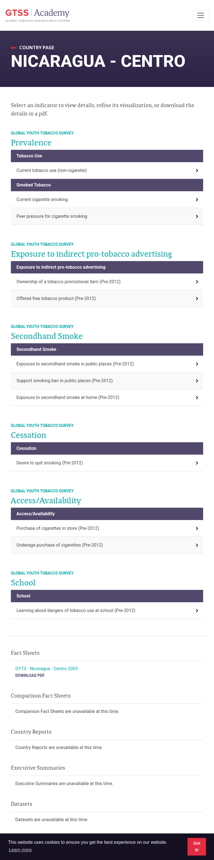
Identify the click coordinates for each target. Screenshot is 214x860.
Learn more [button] (20, 849)
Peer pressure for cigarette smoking (51, 216)
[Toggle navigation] (200, 15)
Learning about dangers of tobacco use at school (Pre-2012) (75, 610)
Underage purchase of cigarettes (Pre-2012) (59, 545)
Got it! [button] (196, 846)
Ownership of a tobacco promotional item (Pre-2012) (68, 281)
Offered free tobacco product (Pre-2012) (56, 298)
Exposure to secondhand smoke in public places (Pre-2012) (75, 364)
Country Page (36, 47)
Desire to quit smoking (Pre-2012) (49, 463)
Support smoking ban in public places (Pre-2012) (64, 380)
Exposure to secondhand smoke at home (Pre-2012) (67, 397)
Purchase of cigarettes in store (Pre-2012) (57, 528)
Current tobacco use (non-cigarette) (51, 170)
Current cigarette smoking (42, 199)
